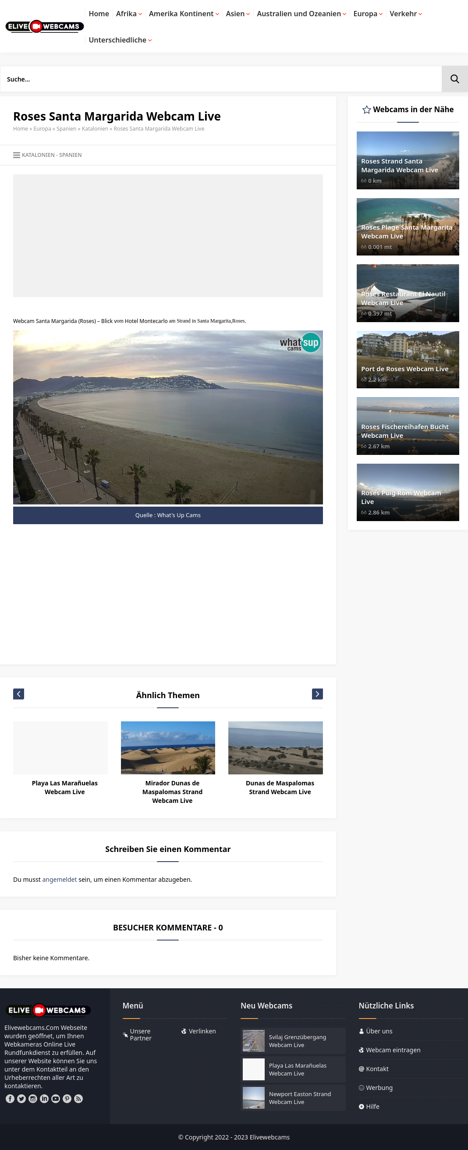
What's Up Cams (179, 515)
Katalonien (95, 128)
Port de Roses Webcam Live (405, 368)
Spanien (66, 128)
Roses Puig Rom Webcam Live (401, 497)
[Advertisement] (168, 235)
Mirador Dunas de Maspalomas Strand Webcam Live (172, 792)
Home (20, 128)
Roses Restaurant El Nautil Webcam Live (403, 298)
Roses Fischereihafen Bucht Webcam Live (405, 431)
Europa (42, 128)
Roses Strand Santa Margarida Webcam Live (399, 165)
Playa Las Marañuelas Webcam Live (65, 787)
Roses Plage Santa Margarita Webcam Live (407, 231)
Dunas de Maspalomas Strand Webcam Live (280, 787)
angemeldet (59, 879)
